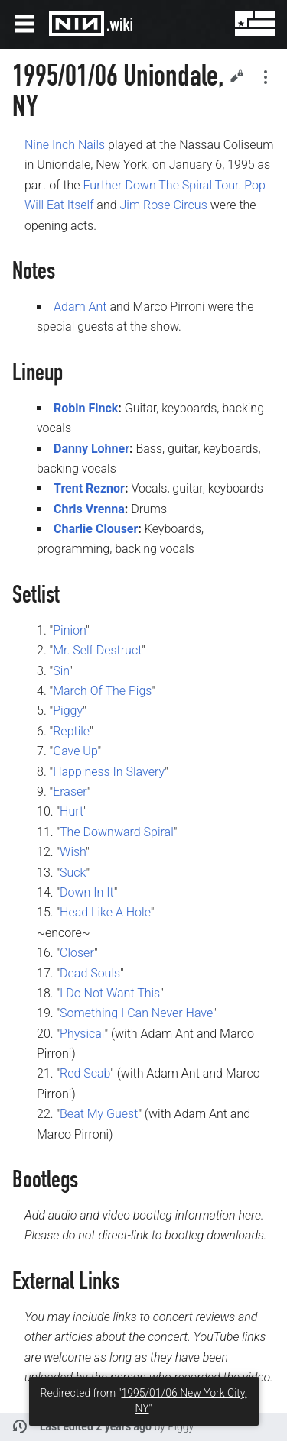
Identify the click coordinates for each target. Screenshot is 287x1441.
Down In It (87, 892)
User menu (244, 23)
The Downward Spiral (117, 832)
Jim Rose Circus (163, 205)
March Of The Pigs (102, 690)
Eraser (70, 791)
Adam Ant (80, 306)
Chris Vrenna (89, 509)
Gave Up (75, 751)
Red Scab (85, 1073)
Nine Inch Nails (64, 144)
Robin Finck (86, 408)
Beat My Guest (99, 1114)
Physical (82, 1033)
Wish (73, 852)
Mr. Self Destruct (97, 650)
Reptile (71, 731)
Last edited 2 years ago (96, 1426)
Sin (61, 671)
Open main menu (24, 23)
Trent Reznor (89, 488)
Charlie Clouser (96, 529)
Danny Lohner (91, 448)
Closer (77, 952)
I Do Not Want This (110, 993)
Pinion (69, 630)
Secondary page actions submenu (265, 77)
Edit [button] (236, 75)
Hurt (71, 811)
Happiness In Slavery (109, 771)
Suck (73, 872)
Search (207, 23)
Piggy (68, 710)
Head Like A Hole (105, 912)
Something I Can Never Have (136, 1013)
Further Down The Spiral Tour (161, 185)
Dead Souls (90, 973)
